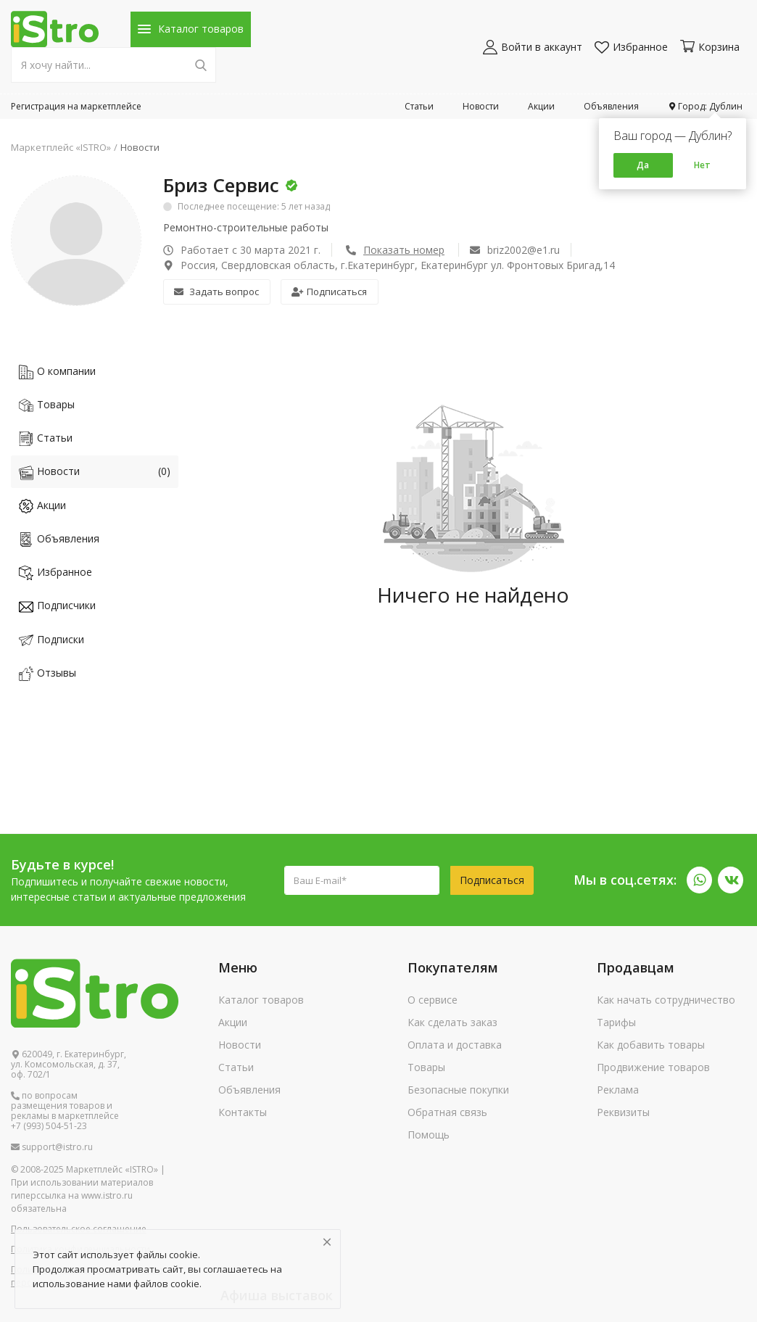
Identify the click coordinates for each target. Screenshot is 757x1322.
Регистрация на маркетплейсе (76, 106)
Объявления (611, 106)
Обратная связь (447, 1112)
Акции (541, 106)
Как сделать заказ (452, 1022)
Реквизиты (623, 1112)
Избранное (631, 47)
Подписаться (329, 291)
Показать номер (403, 250)
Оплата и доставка (455, 1045)
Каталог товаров (261, 1000)
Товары (426, 1067)
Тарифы (616, 1022)
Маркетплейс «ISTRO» (61, 147)
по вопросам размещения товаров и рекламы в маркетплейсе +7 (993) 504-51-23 (65, 1111)
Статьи (419, 106)
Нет (702, 165)
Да (643, 165)
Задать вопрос (216, 291)
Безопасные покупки (458, 1089)
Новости (481, 106)
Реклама (618, 1089)
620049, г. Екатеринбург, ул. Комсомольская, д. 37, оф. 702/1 (68, 1064)
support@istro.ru (52, 1147)
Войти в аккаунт (532, 47)
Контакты (242, 1112)
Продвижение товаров (653, 1067)
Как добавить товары (651, 1045)
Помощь (429, 1134)
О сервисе (433, 1000)
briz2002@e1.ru (515, 250)
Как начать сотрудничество (666, 1000)
